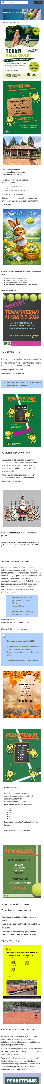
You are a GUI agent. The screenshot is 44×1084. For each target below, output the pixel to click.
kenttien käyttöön (13, 1054)
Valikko (39, 2)
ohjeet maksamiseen (32, 1052)
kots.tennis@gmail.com (14, 186)
